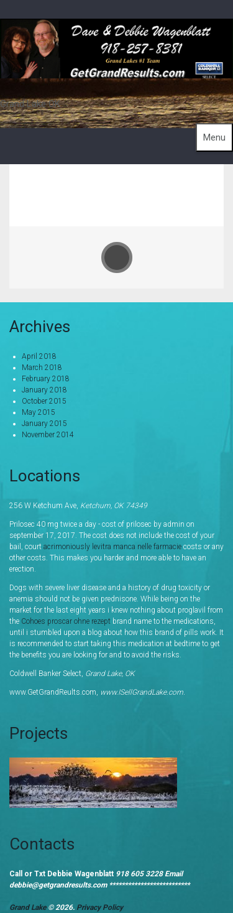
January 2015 (44, 423)
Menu (214, 137)
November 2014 (48, 434)
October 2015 (44, 401)
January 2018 (44, 390)
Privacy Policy (99, 907)
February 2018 (46, 378)
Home (135, 185)
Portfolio (190, 185)
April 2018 (39, 356)
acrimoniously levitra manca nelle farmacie (112, 546)
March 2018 (42, 367)
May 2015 (38, 412)
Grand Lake (28, 907)
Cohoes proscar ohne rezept (66, 621)
